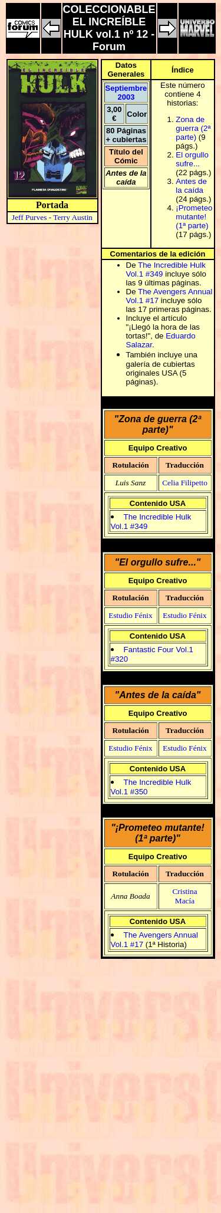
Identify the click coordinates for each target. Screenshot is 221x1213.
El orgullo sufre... (192, 159)
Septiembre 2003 (126, 92)
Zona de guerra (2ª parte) (193, 128)
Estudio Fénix (130, 615)
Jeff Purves (29, 217)
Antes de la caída (191, 186)
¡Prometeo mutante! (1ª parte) (194, 216)
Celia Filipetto (184, 482)
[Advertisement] (110, 1093)
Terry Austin (73, 217)
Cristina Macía (184, 896)
